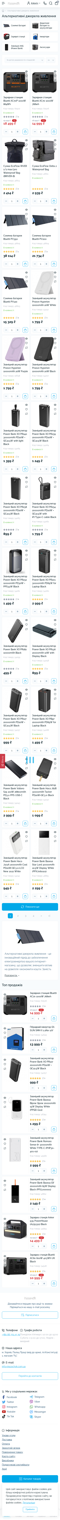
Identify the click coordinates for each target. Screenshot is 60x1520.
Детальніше (29, 1502)
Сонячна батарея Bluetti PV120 (12, 300)
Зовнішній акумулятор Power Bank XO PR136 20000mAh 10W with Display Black (44, 651)
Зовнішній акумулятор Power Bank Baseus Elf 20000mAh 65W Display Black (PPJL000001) (43, 1184)
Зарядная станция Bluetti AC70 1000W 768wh (42, 100)
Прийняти (30, 1509)
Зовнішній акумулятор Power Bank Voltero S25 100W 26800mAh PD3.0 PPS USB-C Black (15, 792)
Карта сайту (8, 1456)
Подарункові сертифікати (15, 1464)
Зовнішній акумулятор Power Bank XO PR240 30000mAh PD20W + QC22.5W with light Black (15, 437)
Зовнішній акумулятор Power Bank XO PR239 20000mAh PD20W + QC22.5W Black (44, 435)
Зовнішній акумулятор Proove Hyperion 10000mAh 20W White (44, 301)
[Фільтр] (2, 761)
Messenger (38, 1411)
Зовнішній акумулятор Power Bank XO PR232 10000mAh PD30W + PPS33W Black (15, 581)
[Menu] (3, 3)
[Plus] (17, 131)
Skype (35, 1416)
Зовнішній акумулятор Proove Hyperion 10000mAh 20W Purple (15, 368)
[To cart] (25, 131)
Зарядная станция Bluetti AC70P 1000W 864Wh (14, 100)
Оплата (6, 1444)
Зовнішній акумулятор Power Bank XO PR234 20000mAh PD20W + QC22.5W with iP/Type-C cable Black (44, 510)
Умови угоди (8, 1435)
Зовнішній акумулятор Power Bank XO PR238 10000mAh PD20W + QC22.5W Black (15, 508)
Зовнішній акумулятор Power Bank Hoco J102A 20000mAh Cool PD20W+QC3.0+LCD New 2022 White (15, 865)
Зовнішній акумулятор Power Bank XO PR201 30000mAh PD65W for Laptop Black (44, 581)
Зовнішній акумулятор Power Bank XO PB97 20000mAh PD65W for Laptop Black (44, 720)
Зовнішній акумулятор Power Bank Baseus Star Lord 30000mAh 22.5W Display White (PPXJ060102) (44, 865)
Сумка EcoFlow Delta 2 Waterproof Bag (44, 168)
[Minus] (6, 131)
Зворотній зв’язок (11, 1448)
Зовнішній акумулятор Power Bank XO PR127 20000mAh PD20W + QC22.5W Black (15, 720)
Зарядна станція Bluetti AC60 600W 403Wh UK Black (42, 1258)
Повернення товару (12, 1452)
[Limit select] (50, 60)
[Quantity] (12, 132)
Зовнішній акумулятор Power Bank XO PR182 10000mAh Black (15, 649)
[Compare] (26, 80)
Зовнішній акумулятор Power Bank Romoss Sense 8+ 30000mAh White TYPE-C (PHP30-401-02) (42, 1145)
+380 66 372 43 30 (11, 1334)
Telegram (37, 1396)
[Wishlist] (26, 76)
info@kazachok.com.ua (14, 1366)
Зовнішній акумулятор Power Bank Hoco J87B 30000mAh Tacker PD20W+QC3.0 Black (44, 790)
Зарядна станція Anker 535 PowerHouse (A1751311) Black (42, 1221)
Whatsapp (37, 1406)
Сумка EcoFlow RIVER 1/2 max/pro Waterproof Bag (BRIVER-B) (15, 171)
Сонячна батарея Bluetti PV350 (12, 237)
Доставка (7, 1439)
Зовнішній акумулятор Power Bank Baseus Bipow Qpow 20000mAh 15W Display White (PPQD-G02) (43, 1103)
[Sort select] (24, 60)
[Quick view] (26, 71)
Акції (4, 1469)
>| (49, 915)
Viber (35, 1401)
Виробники (8, 1460)
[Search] (50, 3)
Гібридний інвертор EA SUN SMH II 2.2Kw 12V (42, 1029)
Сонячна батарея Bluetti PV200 (41, 237)
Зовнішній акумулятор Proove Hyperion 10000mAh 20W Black (44, 368)
